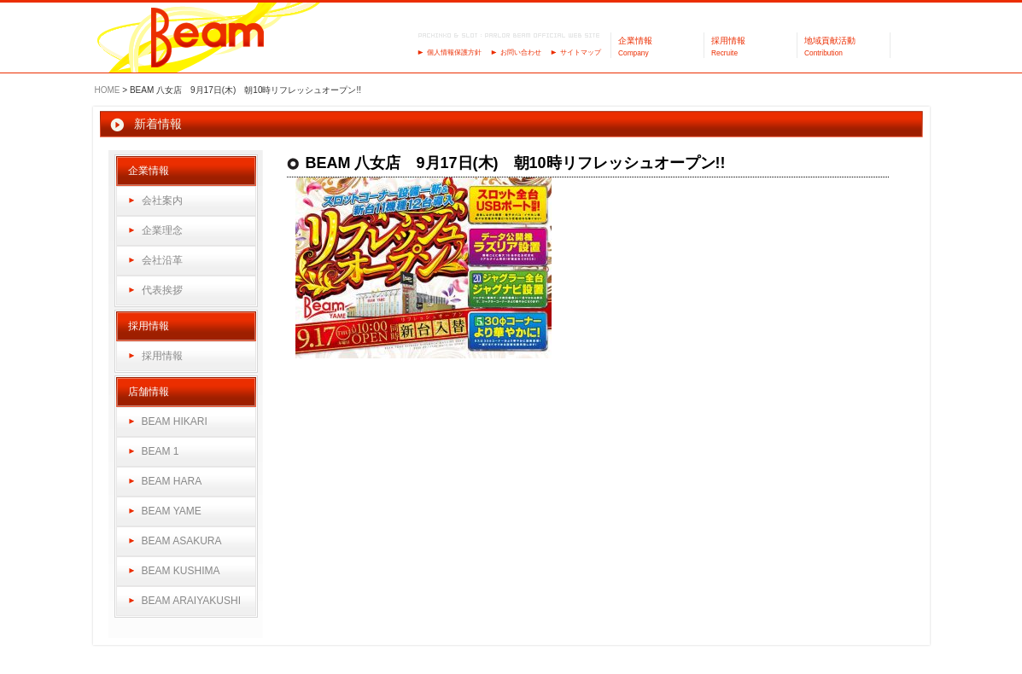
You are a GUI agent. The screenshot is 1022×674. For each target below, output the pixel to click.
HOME (107, 90)
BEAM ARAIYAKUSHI (191, 601)
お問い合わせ (520, 52)
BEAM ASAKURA (182, 541)
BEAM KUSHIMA (181, 571)
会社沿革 (162, 260)
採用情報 (162, 356)
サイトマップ (580, 52)
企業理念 (162, 230)
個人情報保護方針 (454, 52)
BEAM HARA (172, 481)
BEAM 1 (160, 451)
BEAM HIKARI (174, 421)
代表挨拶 (162, 290)
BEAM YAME (171, 511)
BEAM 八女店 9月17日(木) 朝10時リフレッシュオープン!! (516, 162)
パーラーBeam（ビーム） (208, 39)
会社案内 (162, 200)
